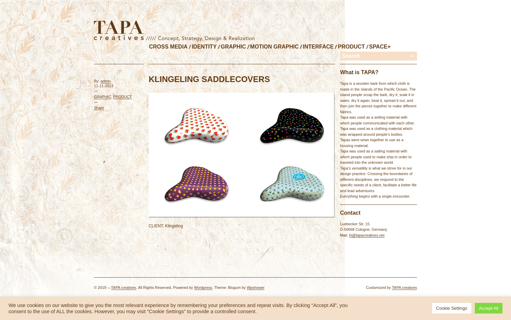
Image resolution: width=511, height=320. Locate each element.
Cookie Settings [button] (451, 308)
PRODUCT (351, 47)
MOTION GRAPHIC (274, 47)
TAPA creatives (123, 287)
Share (99, 108)
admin (105, 81)
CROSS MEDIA (168, 47)
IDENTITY (204, 47)
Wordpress (203, 287)
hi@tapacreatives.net (367, 235)
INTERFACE (318, 47)
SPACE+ (380, 47)
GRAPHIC (233, 47)
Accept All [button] (488, 308)
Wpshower (256, 287)
